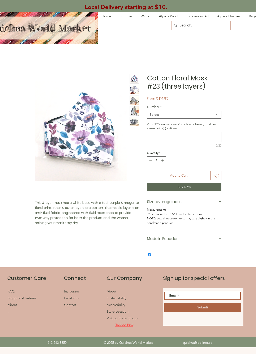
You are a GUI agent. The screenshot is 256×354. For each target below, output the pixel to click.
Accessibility (116, 305)
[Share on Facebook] (149, 254)
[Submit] (202, 307)
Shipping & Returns (22, 298)
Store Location (118, 311)
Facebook (72, 298)
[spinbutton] (156, 160)
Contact (70, 305)
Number (154, 107)
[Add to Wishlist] (216, 175)
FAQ (11, 291)
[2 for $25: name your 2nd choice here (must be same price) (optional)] (184, 137)
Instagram (71, 291)
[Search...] (200, 25)
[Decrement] (150, 160)
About (12, 305)
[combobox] (184, 115)
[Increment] (163, 160)
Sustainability (116, 298)
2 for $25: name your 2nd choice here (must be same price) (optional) (181, 126)
